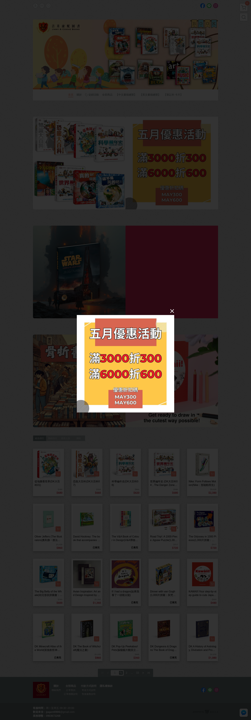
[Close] (172, 311)
